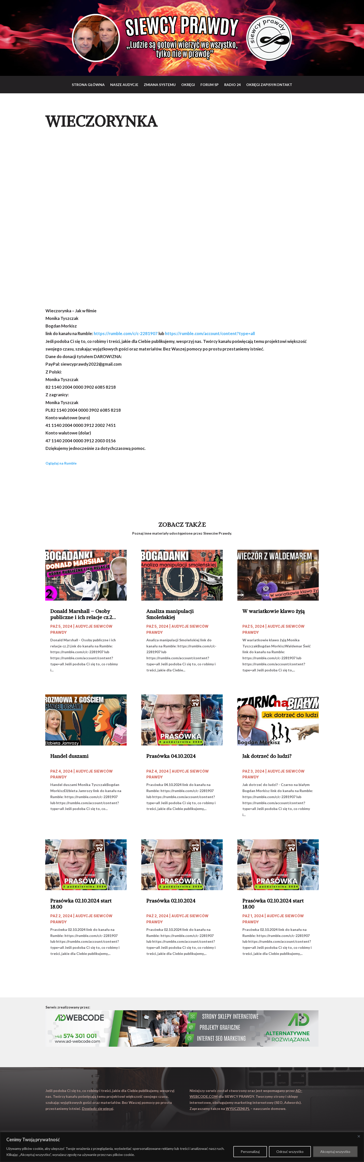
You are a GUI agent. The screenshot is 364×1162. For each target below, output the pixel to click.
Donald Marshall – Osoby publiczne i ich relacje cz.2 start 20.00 (81, 614)
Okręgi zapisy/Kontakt (269, 84)
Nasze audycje (124, 84)
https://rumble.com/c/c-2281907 (126, 333)
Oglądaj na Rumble (61, 463)
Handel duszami (69, 756)
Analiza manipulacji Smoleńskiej (170, 614)
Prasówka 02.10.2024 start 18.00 (80, 904)
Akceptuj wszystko (335, 1151)
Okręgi (188, 84)
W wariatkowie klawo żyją (273, 611)
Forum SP (209, 84)
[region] (182, 1147)
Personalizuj (250, 1151)
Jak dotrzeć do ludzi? (266, 756)
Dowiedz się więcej (97, 1108)
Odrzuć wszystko (290, 1151)
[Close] (359, 1136)
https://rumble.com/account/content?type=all (210, 333)
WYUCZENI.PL (238, 1108)
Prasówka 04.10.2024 (171, 756)
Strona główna (88, 84)
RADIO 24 (232, 84)
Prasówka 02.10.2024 (170, 901)
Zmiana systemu (160, 84)
